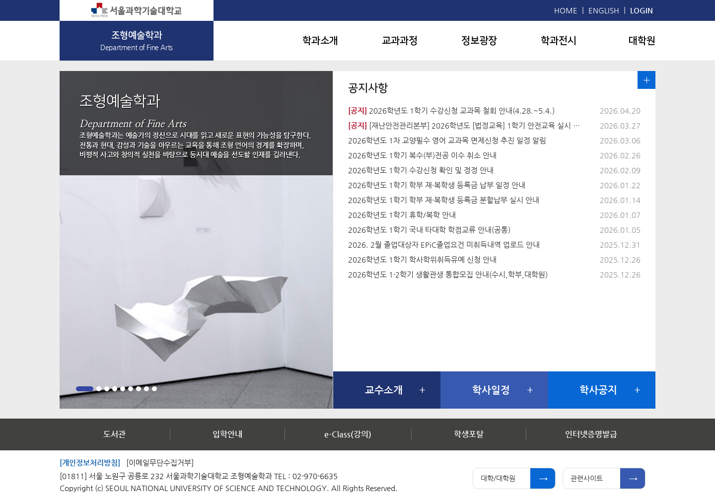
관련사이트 (587, 478)
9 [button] (154, 388)
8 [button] (146, 388)
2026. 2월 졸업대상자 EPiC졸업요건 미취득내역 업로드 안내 (444, 244)
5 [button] (122, 388)
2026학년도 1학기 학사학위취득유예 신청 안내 (422, 259)
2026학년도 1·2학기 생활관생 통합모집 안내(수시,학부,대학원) (448, 274)
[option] (196, 240)
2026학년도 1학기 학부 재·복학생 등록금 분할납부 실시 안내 (443, 200)
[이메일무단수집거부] (160, 462)
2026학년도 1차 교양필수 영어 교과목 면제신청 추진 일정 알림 (447, 140)
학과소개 (320, 40)
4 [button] (114, 388)
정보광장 (479, 40)
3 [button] (106, 388)
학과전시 (558, 40)
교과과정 (400, 40)
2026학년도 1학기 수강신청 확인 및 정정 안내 (421, 170)
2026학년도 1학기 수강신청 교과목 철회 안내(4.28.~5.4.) (451, 110)
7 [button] (138, 388)
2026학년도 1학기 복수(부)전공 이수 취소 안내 (422, 155)
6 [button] (130, 388)
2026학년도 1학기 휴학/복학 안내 (402, 215)
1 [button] (84, 388)
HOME (565, 10)
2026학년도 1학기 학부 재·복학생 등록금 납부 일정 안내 (436, 185)
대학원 (642, 40)
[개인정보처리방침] (90, 462)
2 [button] (98, 388)
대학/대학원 (498, 478)
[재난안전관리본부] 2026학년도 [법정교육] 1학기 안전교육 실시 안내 (467, 125)
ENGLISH (603, 10)
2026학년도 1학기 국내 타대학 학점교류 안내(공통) (429, 229)
